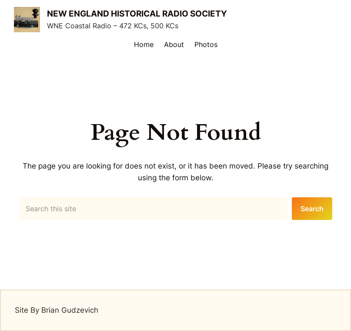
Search (312, 208)
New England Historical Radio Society (137, 14)
